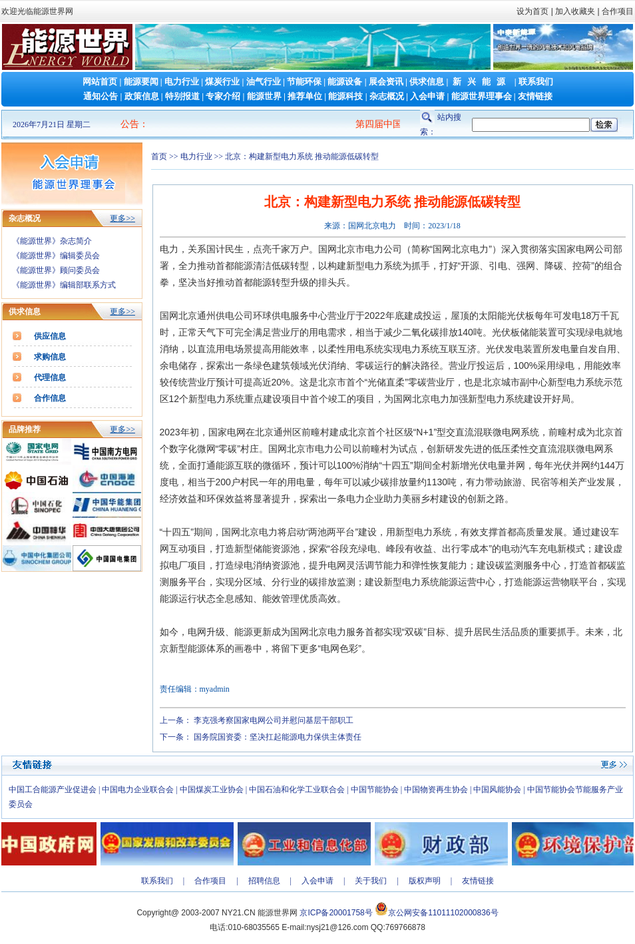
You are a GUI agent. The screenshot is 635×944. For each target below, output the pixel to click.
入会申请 (427, 96)
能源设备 (344, 82)
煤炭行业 (222, 82)
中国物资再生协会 (436, 789)
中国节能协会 (375, 789)
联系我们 (536, 82)
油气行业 (263, 82)
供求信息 (426, 82)
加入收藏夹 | (577, 11)
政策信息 (141, 96)
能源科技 (345, 96)
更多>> (122, 218)
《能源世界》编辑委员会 (56, 255)
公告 (129, 124)
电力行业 (181, 82)
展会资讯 (386, 82)
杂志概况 (386, 96)
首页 (159, 156)
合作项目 (617, 11)
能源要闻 (141, 82)
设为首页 (532, 11)
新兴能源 (482, 82)
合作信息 (50, 398)
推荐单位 (305, 96)
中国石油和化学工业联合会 (297, 789)
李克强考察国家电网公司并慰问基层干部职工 (273, 720)
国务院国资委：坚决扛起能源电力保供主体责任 (277, 737)
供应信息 (50, 336)
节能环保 (304, 82)
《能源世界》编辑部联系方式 (64, 285)
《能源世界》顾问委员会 (56, 270)
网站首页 (100, 82)
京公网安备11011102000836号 (443, 912)
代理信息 (50, 377)
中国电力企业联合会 (138, 789)
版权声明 (425, 880)
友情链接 (535, 96)
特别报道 (182, 96)
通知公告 (100, 96)
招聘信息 (264, 880)
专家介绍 (223, 96)
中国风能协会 (497, 789)
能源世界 (264, 96)
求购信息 (50, 356)
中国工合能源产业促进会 (53, 789)
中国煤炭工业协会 (212, 789)
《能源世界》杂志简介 (52, 241)
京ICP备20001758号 (336, 912)
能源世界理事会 (481, 96)
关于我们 (371, 880)
